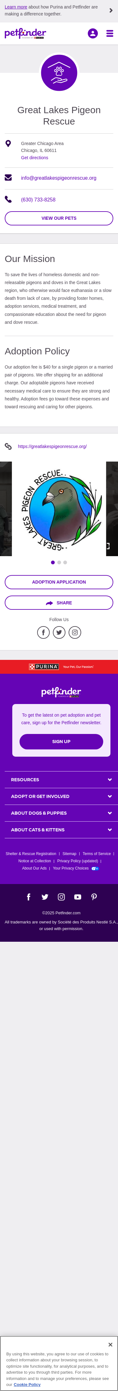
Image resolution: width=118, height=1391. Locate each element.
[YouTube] (77, 896)
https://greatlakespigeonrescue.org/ (52, 446)
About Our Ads (34, 868)
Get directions (34, 157)
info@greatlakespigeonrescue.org (59, 178)
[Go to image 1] (53, 562)
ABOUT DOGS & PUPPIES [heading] (39, 813)
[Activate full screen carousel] (106, 546)
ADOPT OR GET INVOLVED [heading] (40, 796)
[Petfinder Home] (25, 33)
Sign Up (61, 741)
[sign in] (93, 33)
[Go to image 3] (65, 562)
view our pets (59, 218)
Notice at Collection (35, 861)
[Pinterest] (94, 896)
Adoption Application (59, 582)
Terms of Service (97, 854)
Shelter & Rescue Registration (31, 854)
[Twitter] (45, 896)
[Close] (110, 1345)
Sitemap (69, 854)
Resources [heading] (25, 780)
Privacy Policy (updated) (77, 861)
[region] (59, 1363)
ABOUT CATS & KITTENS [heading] (38, 830)
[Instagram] (61, 896)
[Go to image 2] (59, 562)
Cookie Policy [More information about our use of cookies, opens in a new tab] (27, 1384)
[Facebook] (28, 896)
